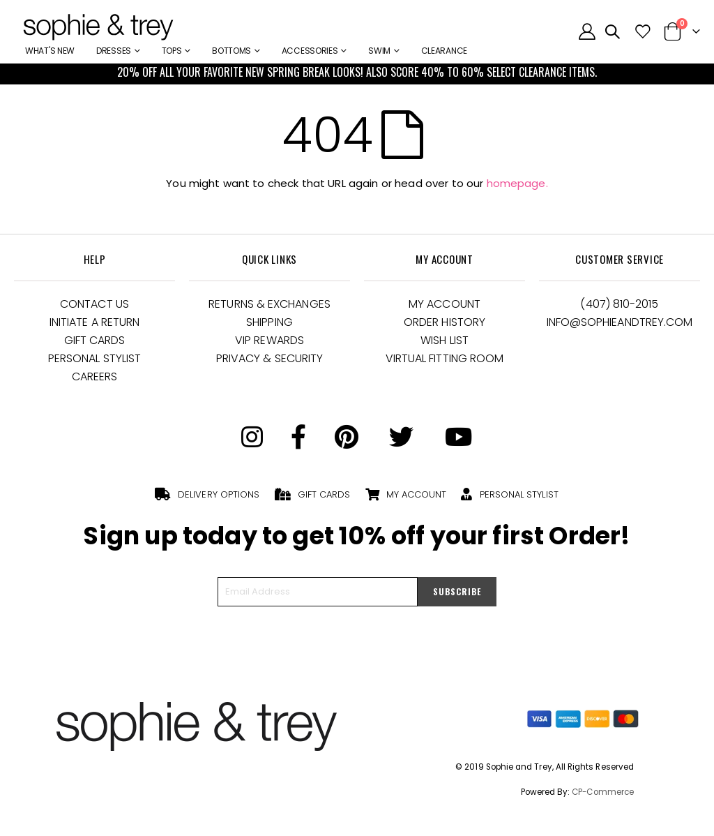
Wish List (444, 340)
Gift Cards (95, 340)
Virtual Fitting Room (445, 358)
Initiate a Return (94, 322)
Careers (95, 376)
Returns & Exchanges (269, 304)
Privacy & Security (269, 358)
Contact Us (94, 304)
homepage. (517, 183)
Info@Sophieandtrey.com (620, 322)
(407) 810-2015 (619, 304)
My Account (444, 304)
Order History (444, 322)
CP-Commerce (603, 792)
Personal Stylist (94, 358)
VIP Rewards (269, 340)
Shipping (269, 322)
